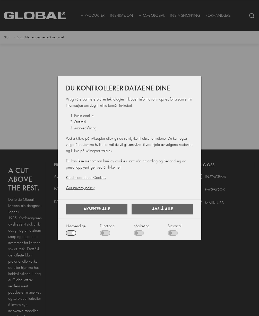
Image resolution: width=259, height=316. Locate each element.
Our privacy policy (80, 188)
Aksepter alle (96, 208)
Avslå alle (162, 208)
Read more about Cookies (86, 177)
